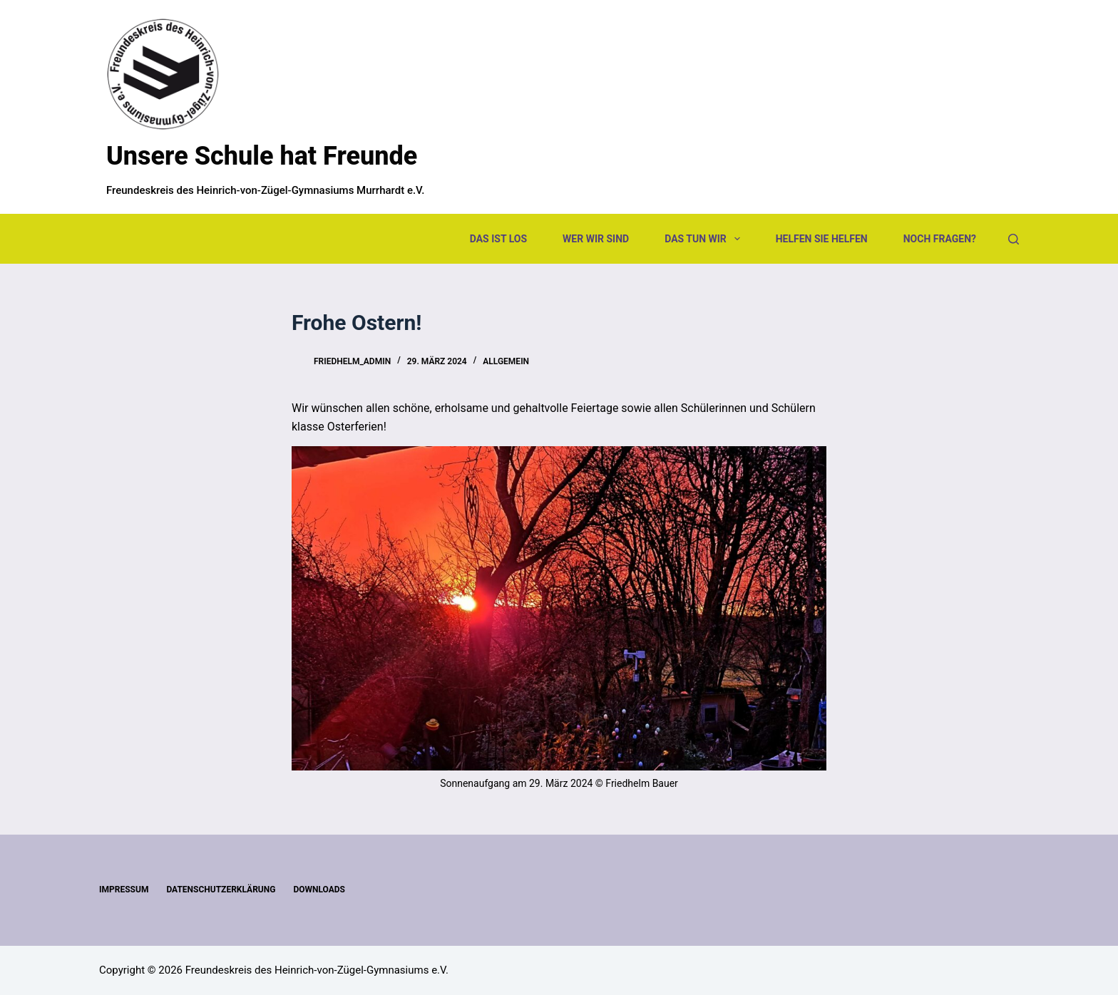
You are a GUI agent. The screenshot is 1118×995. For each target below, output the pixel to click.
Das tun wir (705, 238)
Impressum (123, 890)
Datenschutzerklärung (220, 890)
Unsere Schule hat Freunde (261, 156)
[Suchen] (1013, 239)
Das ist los (498, 238)
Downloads (319, 890)
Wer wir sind (596, 238)
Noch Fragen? (939, 238)
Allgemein (506, 361)
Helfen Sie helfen (822, 238)
